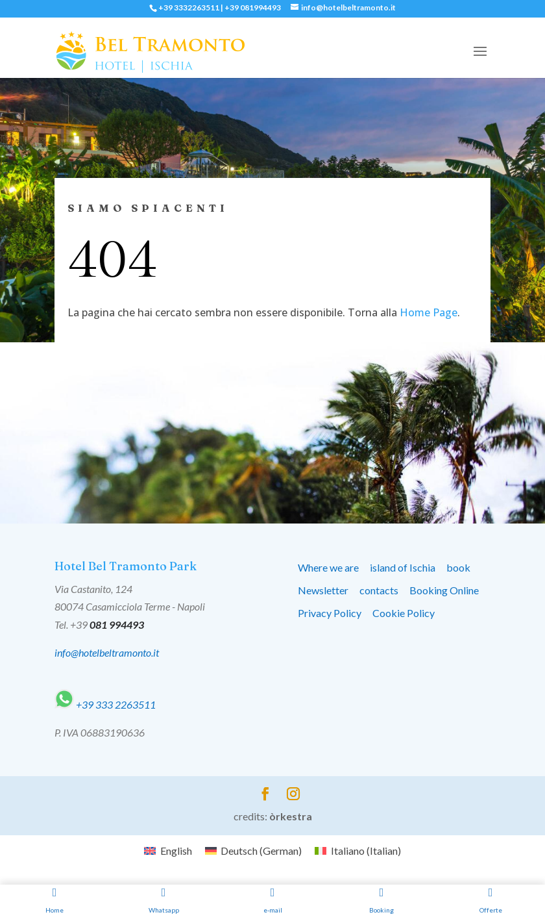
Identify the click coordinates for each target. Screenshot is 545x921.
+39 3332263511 (188, 7)
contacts (378, 590)
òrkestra (290, 816)
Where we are (328, 567)
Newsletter (323, 590)
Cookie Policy (403, 613)
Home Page (428, 312)
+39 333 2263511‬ (105, 704)
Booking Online (444, 590)
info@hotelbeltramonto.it (106, 652)
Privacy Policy (329, 613)
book (458, 567)
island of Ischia (402, 567)
